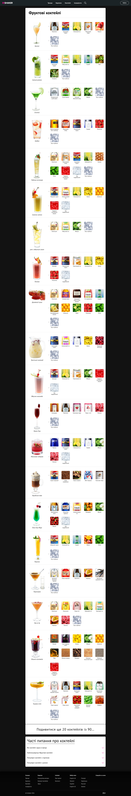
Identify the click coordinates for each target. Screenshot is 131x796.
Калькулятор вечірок (43, 778)
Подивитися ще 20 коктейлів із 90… (65, 729)
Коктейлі (68, 3)
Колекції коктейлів (43, 781)
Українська (84, 781)
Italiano (83, 786)
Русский (83, 784)
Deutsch (72, 781)
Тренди (50, 3)
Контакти (57, 781)
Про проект (58, 778)
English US (73, 786)
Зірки (39, 784)
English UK (73, 778)
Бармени (59, 3)
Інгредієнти (78, 3)
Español (72, 784)
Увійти (124, 3)
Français (83, 778)
